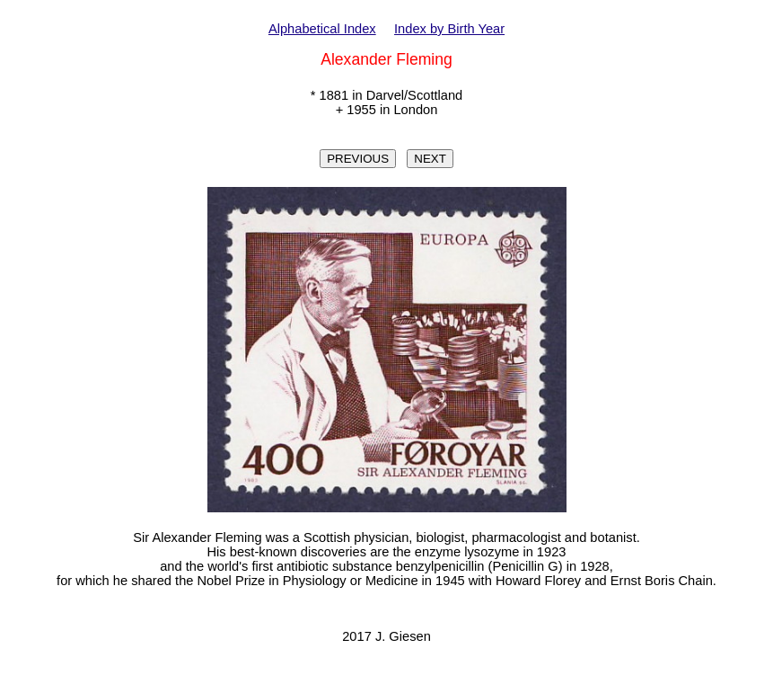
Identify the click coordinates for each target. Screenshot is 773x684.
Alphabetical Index (322, 29)
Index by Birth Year (449, 29)
